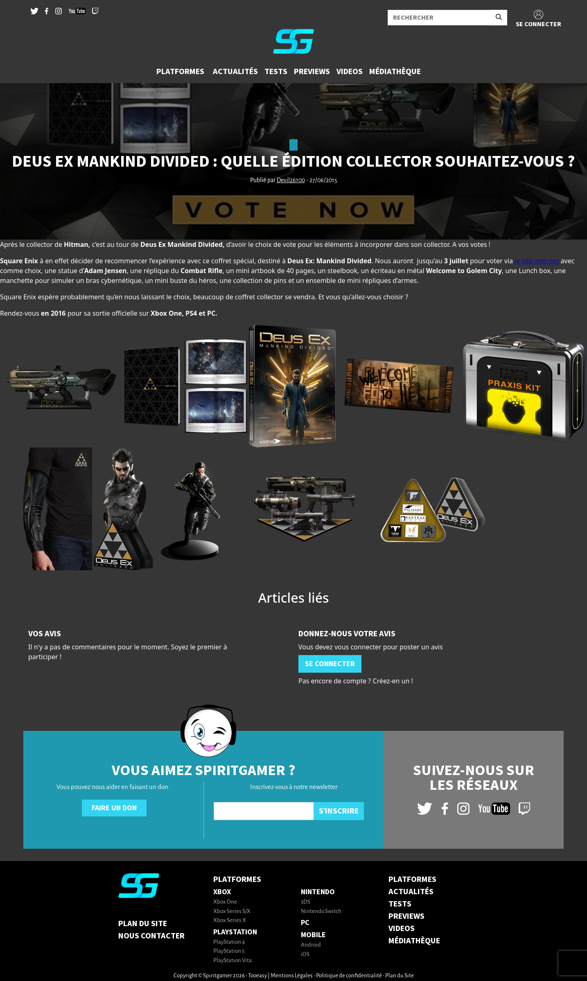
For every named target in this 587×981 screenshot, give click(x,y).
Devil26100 (291, 180)
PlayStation (235, 932)
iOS (305, 955)
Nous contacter (151, 936)
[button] (181, 71)
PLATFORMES (412, 879)
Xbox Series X (229, 921)
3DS (305, 902)
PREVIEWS (406, 916)
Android (311, 945)
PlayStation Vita (232, 961)
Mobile (313, 935)
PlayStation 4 (229, 942)
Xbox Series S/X (232, 912)
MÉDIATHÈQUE (414, 941)
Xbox (222, 892)
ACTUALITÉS (410, 891)
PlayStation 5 (228, 951)
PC (305, 923)
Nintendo (318, 892)
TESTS (399, 904)
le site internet (537, 260)
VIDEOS (401, 928)
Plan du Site (142, 923)
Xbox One (225, 902)
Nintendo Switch (321, 912)
